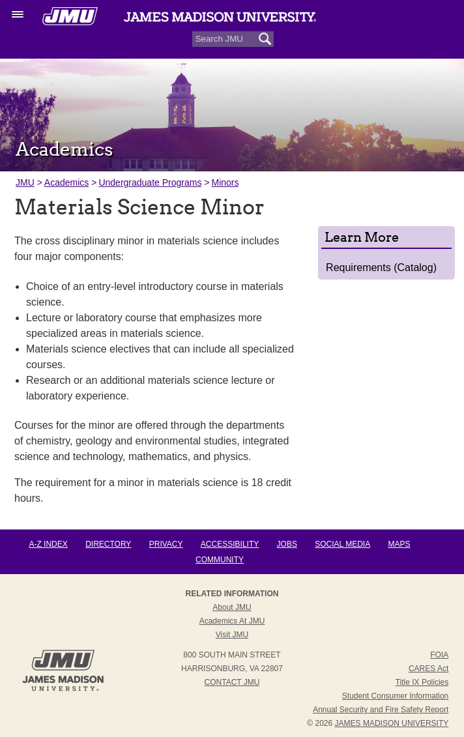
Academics (66, 182)
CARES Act (428, 668)
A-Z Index (48, 544)
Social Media (342, 544)
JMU (25, 182)
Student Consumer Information (395, 696)
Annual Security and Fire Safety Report (380, 709)
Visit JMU (232, 634)
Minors (225, 182)
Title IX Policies (422, 682)
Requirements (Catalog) (381, 267)
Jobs (287, 544)
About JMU (231, 607)
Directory (108, 544)
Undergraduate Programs (149, 182)
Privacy (166, 544)
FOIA (439, 654)
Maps (399, 544)
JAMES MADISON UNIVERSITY (392, 723)
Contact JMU (232, 682)
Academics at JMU (232, 621)
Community (220, 559)
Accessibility (230, 544)
